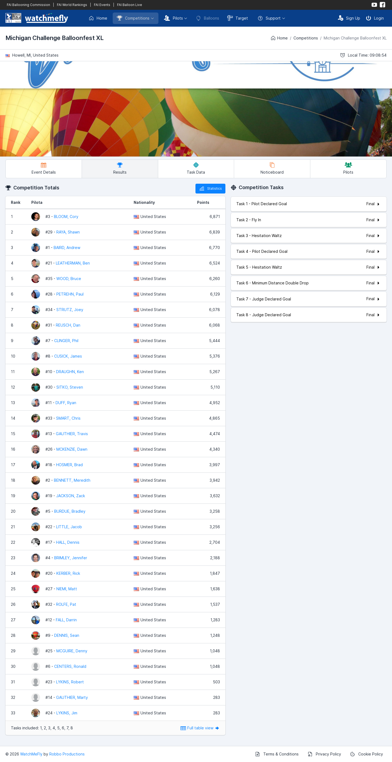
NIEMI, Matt (66, 588)
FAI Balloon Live (129, 5)
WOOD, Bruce (68, 278)
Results (120, 168)
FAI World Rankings (72, 5)
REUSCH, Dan (68, 325)
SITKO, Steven (69, 387)
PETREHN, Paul (70, 294)
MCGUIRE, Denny (71, 651)
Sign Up (349, 18)
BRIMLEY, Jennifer (70, 557)
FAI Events (102, 5)
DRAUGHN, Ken (70, 371)
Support (269, 18)
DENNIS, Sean (66, 635)
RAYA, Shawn (68, 232)
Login (375, 18)
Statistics (210, 188)
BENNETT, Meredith (72, 480)
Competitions (133, 18)
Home (97, 18)
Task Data (196, 168)
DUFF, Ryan (66, 402)
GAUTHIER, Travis (72, 433)
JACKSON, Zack (70, 495)
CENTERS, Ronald (70, 666)
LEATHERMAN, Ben (73, 263)
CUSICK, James (68, 356)
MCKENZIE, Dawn (71, 449)
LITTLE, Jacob (69, 526)
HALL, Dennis (67, 542)
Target (237, 18)
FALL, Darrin (66, 619)
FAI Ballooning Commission (28, 5)
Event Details (44, 168)
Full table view (200, 728)
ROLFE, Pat (66, 604)
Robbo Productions (67, 754)
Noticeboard (272, 168)
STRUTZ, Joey (69, 309)
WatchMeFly (31, 754)
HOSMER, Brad (69, 464)
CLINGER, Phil (66, 340)
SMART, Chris (68, 418)
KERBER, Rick (68, 573)
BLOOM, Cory (66, 216)
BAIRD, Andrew (67, 247)
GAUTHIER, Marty (72, 697)
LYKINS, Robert (70, 682)
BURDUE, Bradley (69, 511)
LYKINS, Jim (66, 713)
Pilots (173, 18)
